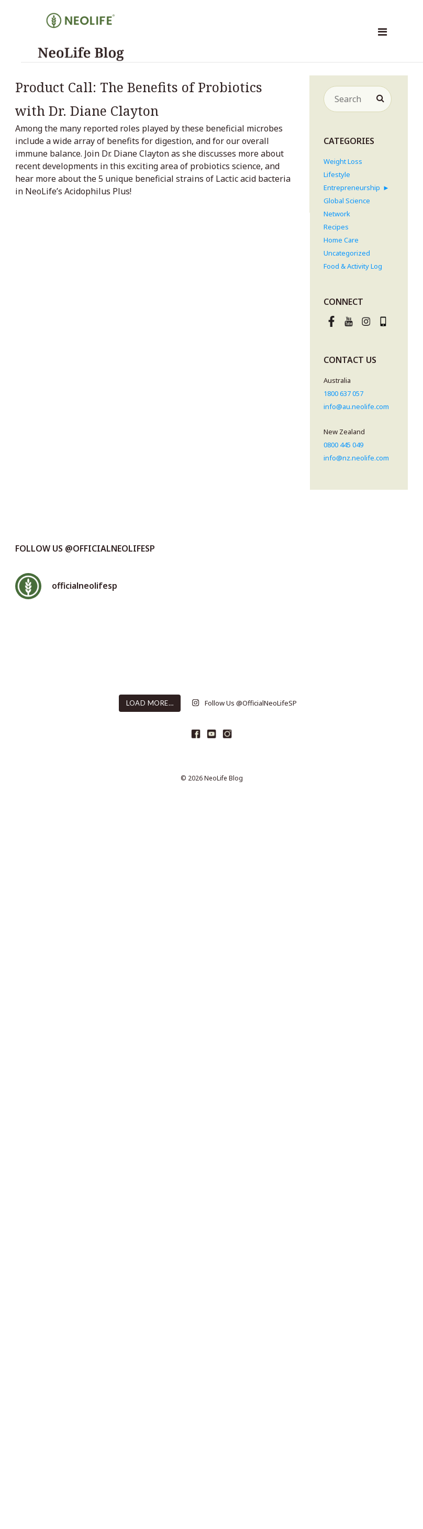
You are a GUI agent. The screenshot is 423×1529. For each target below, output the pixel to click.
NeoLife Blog (223, 778)
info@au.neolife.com (356, 406)
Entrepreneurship (352, 187)
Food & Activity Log (353, 266)
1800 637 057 (343, 393)
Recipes (336, 227)
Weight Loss (343, 161)
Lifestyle (337, 174)
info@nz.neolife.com (356, 458)
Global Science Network (347, 207)
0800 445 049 (343, 444)
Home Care (341, 240)
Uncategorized (347, 253)
